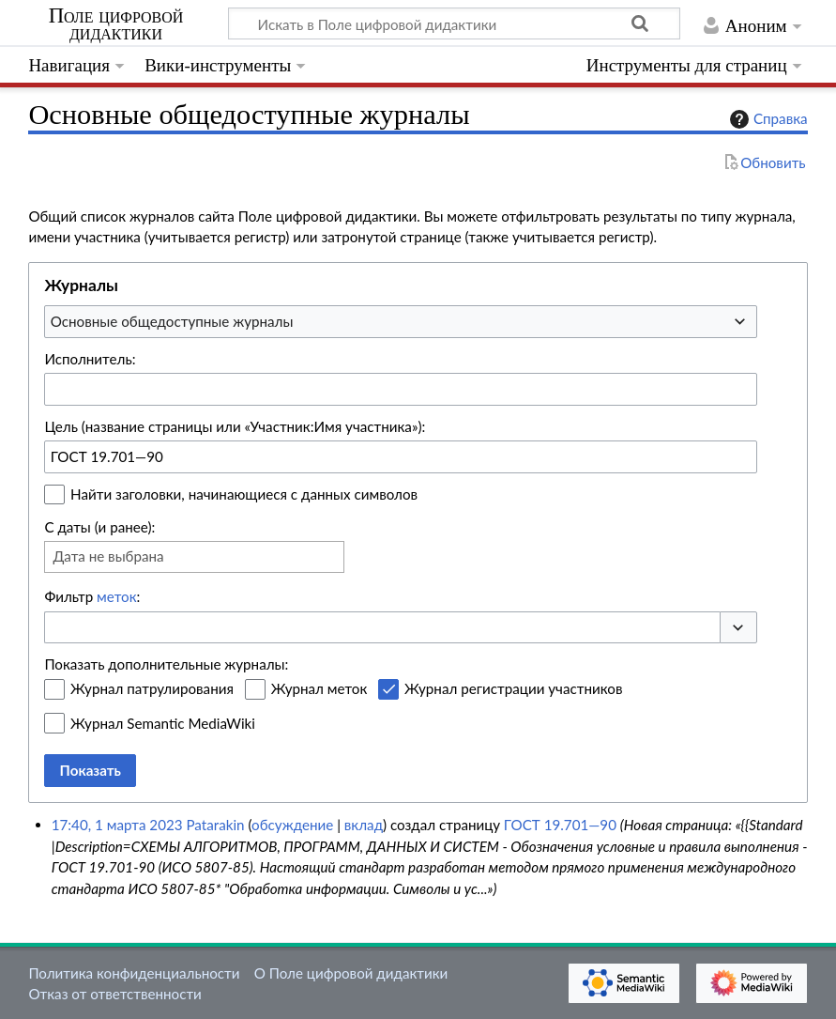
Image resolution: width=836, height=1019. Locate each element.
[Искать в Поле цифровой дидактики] (454, 23)
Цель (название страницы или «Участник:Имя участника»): (234, 426)
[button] (738, 627)
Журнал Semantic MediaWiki (162, 723)
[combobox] (400, 321)
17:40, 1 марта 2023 (117, 824)
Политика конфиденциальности (133, 973)
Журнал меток (319, 688)
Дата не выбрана (108, 556)
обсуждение (292, 824)
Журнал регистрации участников (513, 688)
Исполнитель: (89, 358)
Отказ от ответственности (114, 993)
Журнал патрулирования (152, 688)
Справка (766, 119)
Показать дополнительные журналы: (166, 664)
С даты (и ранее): (99, 526)
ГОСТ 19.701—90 (560, 824)
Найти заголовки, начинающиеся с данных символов (244, 494)
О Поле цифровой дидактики (351, 973)
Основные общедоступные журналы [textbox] (172, 321)
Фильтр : (92, 596)
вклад (363, 824)
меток (116, 596)
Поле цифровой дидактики (116, 24)
